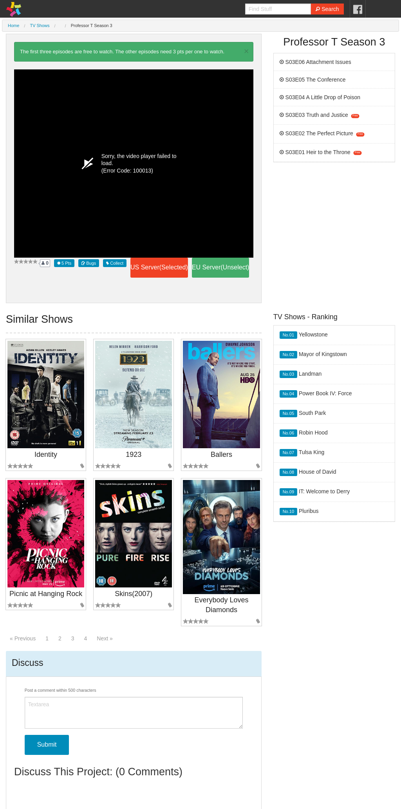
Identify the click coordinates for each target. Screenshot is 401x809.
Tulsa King (302, 452)
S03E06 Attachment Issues (315, 62)
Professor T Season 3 (91, 25)
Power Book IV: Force (316, 394)
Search (327, 9)
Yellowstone (304, 335)
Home (13, 25)
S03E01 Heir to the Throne (321, 152)
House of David (308, 472)
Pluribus (299, 511)
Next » (104, 638)
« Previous (23, 638)
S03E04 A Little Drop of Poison (320, 97)
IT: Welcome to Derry (315, 492)
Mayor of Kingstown (313, 354)
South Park (303, 413)
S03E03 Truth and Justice (319, 115)
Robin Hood (304, 433)
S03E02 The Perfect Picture (322, 133)
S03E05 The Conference (313, 79)
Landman (301, 374)
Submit (47, 744)
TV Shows (39, 25)
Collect (114, 263)
